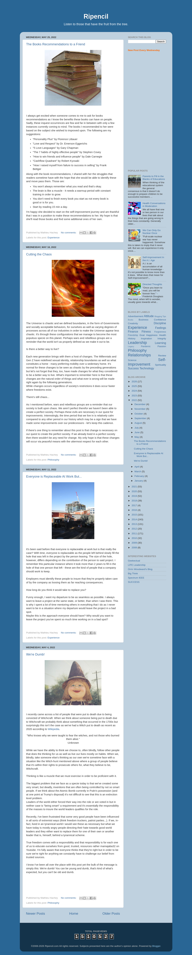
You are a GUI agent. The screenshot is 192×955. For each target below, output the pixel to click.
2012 (135, 528)
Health (162, 335)
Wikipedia (53, 729)
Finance (133, 331)
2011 (135, 533)
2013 (135, 524)
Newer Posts (35, 913)
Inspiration (146, 338)
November (140, 409)
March (138, 471)
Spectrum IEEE (136, 577)
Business (143, 319)
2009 (135, 542)
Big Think (133, 573)
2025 (135, 386)
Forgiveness (160, 332)
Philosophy (53, 459)
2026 (135, 381)
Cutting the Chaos (39, 254)
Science (132, 360)
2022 (135, 400)
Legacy (131, 346)
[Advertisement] (147, 110)
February (140, 476)
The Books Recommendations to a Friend (55, 44)
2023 (135, 395)
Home (73, 913)
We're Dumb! (35, 654)
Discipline (160, 323)
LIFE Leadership (137, 565)
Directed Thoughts (152, 284)
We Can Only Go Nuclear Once (152, 231)
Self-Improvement (147, 362)
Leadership (137, 342)
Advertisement (135, 316)
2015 (135, 514)
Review (162, 355)
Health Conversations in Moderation (154, 204)
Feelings (160, 327)
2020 (135, 491)
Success (133, 368)
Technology (147, 368)
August (139, 423)
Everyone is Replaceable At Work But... (54, 476)
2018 (135, 500)
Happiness (152, 335)
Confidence (160, 319)
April (137, 466)
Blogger (156, 946)
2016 (135, 510)
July (137, 427)
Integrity (161, 338)
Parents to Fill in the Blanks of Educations (154, 177)
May (137, 437)
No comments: (69, 232)
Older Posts (111, 913)
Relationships (139, 355)
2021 (135, 486)
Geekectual (134, 560)
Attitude (149, 316)
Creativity (133, 323)
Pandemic (146, 346)
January (139, 480)
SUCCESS (134, 582)
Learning (160, 342)
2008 (135, 547)
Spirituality (160, 364)
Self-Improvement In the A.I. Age (153, 258)
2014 (135, 519)
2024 (135, 390)
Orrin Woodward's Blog (140, 569)
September (141, 418)
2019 (135, 496)
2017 (135, 505)
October (139, 413)
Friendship (133, 335)
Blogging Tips (160, 316)
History (131, 338)
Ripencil (96, 16)
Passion (161, 346)
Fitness (146, 331)
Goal (142, 335)
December (140, 404)
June (137, 432)
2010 (135, 538)
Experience (54, 237)
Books (130, 320)
